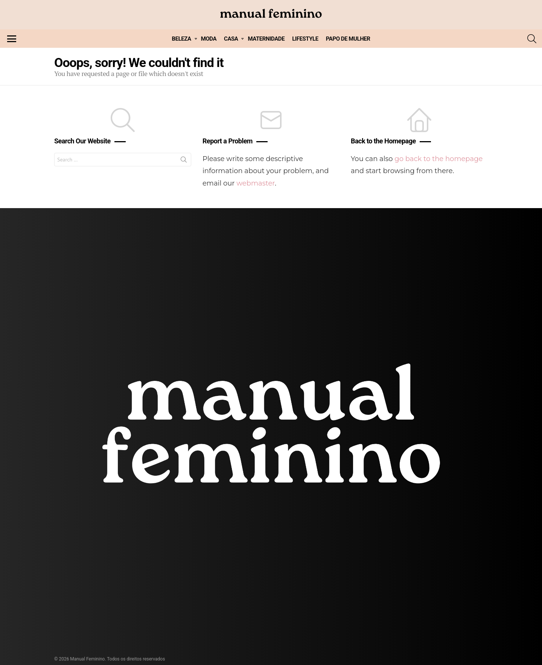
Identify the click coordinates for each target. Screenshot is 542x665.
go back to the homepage (438, 159)
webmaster (255, 183)
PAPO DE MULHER (348, 38)
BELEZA (181, 38)
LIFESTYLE (305, 38)
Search (183, 161)
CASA (231, 38)
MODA (208, 38)
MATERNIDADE (266, 38)
